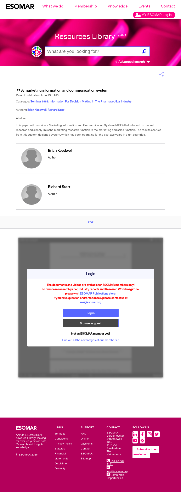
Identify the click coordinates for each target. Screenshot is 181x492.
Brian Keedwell (36, 110)
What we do (52, 6)
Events (144, 6)
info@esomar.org (117, 469)
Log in (91, 313)
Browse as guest (90, 323)
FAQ (83, 433)
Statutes (60, 448)
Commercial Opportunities (116, 476)
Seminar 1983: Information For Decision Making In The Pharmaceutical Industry (80, 101)
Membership (85, 6)
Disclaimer (61, 463)
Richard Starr (56, 110)
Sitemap (86, 458)
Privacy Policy (63, 443)
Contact (168, 6)
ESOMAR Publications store (97, 293)
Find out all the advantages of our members (90, 340)
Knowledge (118, 6)
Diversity (60, 468)
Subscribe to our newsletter (145, 452)
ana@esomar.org (90, 302)
